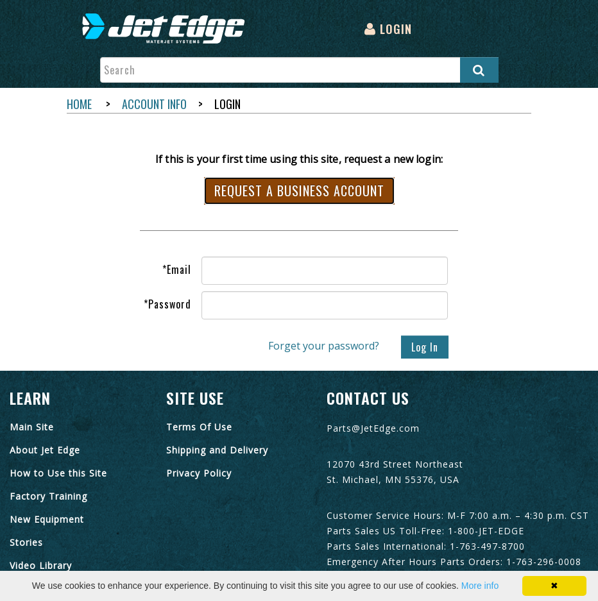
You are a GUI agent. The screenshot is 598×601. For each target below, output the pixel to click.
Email (176, 269)
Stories (26, 542)
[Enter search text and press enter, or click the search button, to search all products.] (299, 70)
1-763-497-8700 (487, 546)
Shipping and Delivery (217, 450)
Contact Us (368, 397)
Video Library (41, 565)
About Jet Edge (45, 450)
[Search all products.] (479, 70)
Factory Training (48, 496)
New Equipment (47, 519)
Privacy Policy (199, 473)
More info (480, 585)
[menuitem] (166, 29)
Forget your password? (323, 346)
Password (167, 304)
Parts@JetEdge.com (373, 428)
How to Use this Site (58, 473)
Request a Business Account (299, 190)
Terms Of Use (199, 427)
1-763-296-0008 (543, 561)
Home (79, 104)
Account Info (154, 104)
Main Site (32, 427)
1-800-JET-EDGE (486, 531)
